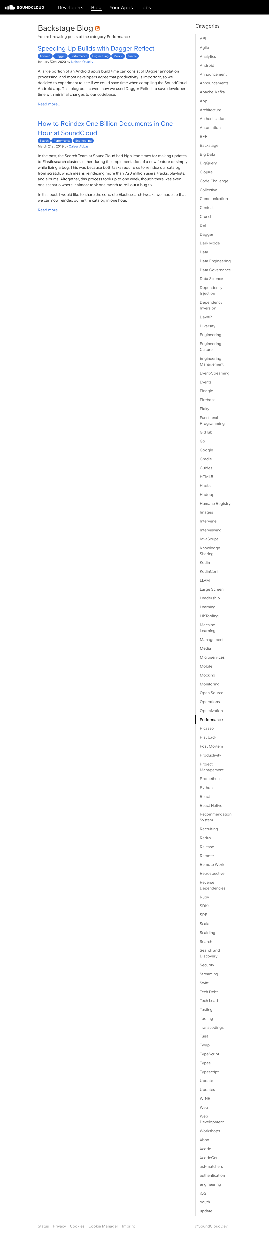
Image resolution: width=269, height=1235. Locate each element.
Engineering (100, 56)
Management (211, 639)
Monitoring (210, 684)
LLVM (205, 580)
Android (45, 56)
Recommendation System (215, 817)
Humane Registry (215, 503)
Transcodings (212, 1027)
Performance (78, 56)
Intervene (208, 521)
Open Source (211, 693)
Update (206, 1080)
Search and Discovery (210, 953)
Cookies (77, 1226)
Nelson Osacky (82, 62)
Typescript (209, 1072)
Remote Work (212, 864)
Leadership (210, 598)
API (203, 38)
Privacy (59, 1226)
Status (43, 1226)
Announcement (213, 74)
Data (204, 252)
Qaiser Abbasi (79, 146)
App (203, 101)
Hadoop (207, 494)
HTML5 (206, 476)
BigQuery (208, 163)
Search (44, 140)
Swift (204, 983)
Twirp (205, 1045)
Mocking (207, 675)
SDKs (204, 906)
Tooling (206, 1018)
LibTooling (209, 616)
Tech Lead (209, 1000)
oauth (205, 1202)
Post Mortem (211, 746)
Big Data (207, 154)
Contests (207, 207)
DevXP (206, 317)
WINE (205, 1098)
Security (207, 965)
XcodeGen (209, 1157)
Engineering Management (211, 361)
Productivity (210, 755)
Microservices (212, 657)
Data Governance (215, 270)
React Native (211, 805)
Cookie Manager (103, 1226)
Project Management (211, 767)
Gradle (132, 56)
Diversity (207, 326)
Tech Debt (209, 992)
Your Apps (121, 7)
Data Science (211, 278)
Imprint (128, 1226)
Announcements (214, 83)
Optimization (211, 710)
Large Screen (211, 589)
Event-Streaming (215, 373)
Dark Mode (210, 243)
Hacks (205, 485)
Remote (207, 855)
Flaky (204, 408)
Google (206, 450)
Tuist (204, 1036)
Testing (206, 1009)
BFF (203, 136)
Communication (214, 198)
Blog (96, 7)
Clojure (206, 172)
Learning (207, 607)
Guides (206, 468)
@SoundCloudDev (211, 1226)
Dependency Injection (211, 290)
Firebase (207, 399)
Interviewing (211, 530)
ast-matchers (211, 1166)
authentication (212, 1175)
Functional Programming (212, 420)
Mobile (118, 56)
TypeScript (209, 1054)
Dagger (60, 56)
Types (205, 1063)
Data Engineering (215, 261)
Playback (208, 737)
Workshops (210, 1131)
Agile (204, 47)
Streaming (209, 974)
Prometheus (211, 778)
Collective (208, 190)
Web (204, 1107)
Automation (210, 127)
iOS (203, 1193)
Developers (70, 7)
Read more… (49, 104)
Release (207, 847)
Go (202, 441)
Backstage (209, 145)
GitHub (206, 432)
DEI (203, 225)
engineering (210, 1184)
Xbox (204, 1140)
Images (206, 512)
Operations (210, 701)
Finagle (206, 391)
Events (206, 382)
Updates (207, 1089)
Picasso (207, 728)
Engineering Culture (210, 346)
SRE (203, 914)
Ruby (204, 897)
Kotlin (205, 562)
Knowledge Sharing (210, 551)
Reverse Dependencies (212, 885)
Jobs (146, 7)
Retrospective (212, 873)
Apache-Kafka (212, 92)
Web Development (212, 1119)
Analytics (208, 56)
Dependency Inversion (211, 305)
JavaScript (209, 539)
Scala (204, 923)
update (206, 1211)
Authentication (212, 118)
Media (205, 648)
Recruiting (209, 829)
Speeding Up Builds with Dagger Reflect (96, 48)
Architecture (210, 110)
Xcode (205, 1149)
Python (206, 787)
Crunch (206, 216)
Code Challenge (214, 181)
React (205, 796)
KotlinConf (209, 571)
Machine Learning (207, 628)
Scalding (207, 932)
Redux (205, 838)
